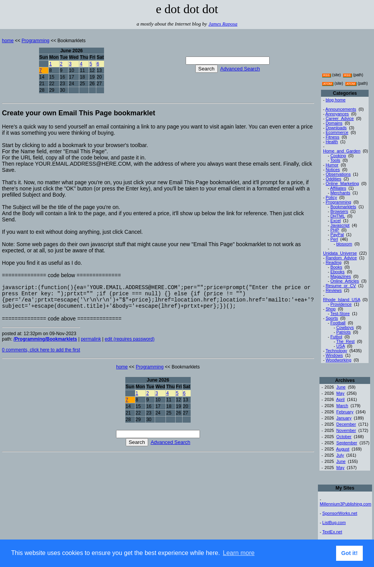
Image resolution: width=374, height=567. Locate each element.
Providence (341, 304)
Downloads (336, 127)
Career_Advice (340, 118)
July (340, 455)
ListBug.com (334, 522)
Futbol (336, 336)
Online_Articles (344, 281)
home (8, 40)
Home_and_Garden (341, 151)
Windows (334, 355)
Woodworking (338, 360)
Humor (332, 165)
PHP (334, 230)
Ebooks (337, 271)
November (346, 430)
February (345, 411)
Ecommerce (337, 132)
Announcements (340, 109)
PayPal (337, 234)
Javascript (340, 225)
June (341, 387)
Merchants (340, 192)
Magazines (340, 276)
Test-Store (340, 313)
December (346, 424)
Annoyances (337, 113)
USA (340, 346)
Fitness (332, 137)
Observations (338, 174)
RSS (326, 75)
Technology (336, 350)
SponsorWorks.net (339, 513)
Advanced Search (240, 69)
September (346, 442)
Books (336, 267)
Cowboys (345, 327)
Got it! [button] (349, 553)
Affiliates (338, 188)
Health (332, 141)
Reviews (334, 290)
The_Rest (345, 341)
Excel (335, 220)
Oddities (333, 178)
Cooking (338, 155)
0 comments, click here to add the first (41, 355)
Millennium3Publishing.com (345, 504)
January (344, 418)
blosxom (344, 244)
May (340, 393)
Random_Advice (341, 257)
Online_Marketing (342, 183)
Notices (333, 169)
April (340, 399)
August (342, 449)
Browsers (339, 211)
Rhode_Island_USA (341, 299)
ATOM (327, 84)
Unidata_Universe (340, 253)
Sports (332, 318)
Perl (334, 239)
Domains (334, 123)
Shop (331, 309)
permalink (91, 345)
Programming (36, 40)
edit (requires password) (130, 345)
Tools (335, 160)
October (344, 436)
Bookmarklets (343, 206)
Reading (334, 262)
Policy (331, 197)
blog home (335, 100)
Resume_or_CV (341, 285)
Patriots (343, 332)
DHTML (337, 216)
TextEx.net (332, 531)
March (342, 405)
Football (337, 322)
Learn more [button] (238, 553)
